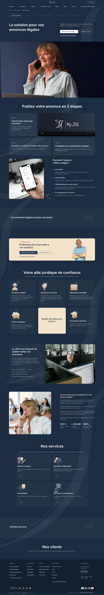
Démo (56, 6)
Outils (32, 6)
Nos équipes (30, 572)
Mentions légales (25, 592)
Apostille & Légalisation (62, 466)
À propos (29, 566)
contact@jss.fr (84, 571)
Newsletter (54, 575)
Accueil (10, 10)
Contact (73, 6)
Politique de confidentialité (14, 592)
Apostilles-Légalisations (45, 15)
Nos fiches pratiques (44, 566)
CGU (32, 592)
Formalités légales (29, 15)
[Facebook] (23, 588)
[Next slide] (91, 217)
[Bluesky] (30, 588)
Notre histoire (30, 569)
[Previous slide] (86, 217)
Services (11, 6)
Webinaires (42, 572)
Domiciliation (59, 15)
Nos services (17, 10)
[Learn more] (57, 475)
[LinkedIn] (20, 588)
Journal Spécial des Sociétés (88, 6)
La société (22, 6)
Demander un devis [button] (86, 31)
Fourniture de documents (74, 15)
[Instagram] (26, 588)
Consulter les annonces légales (68, 35)
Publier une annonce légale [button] (69, 31)
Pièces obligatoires (44, 569)
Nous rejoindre (30, 575)
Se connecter (91, 2)
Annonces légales (24, 466)
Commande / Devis (45, 6)
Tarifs (64, 6)
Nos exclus (42, 575)
